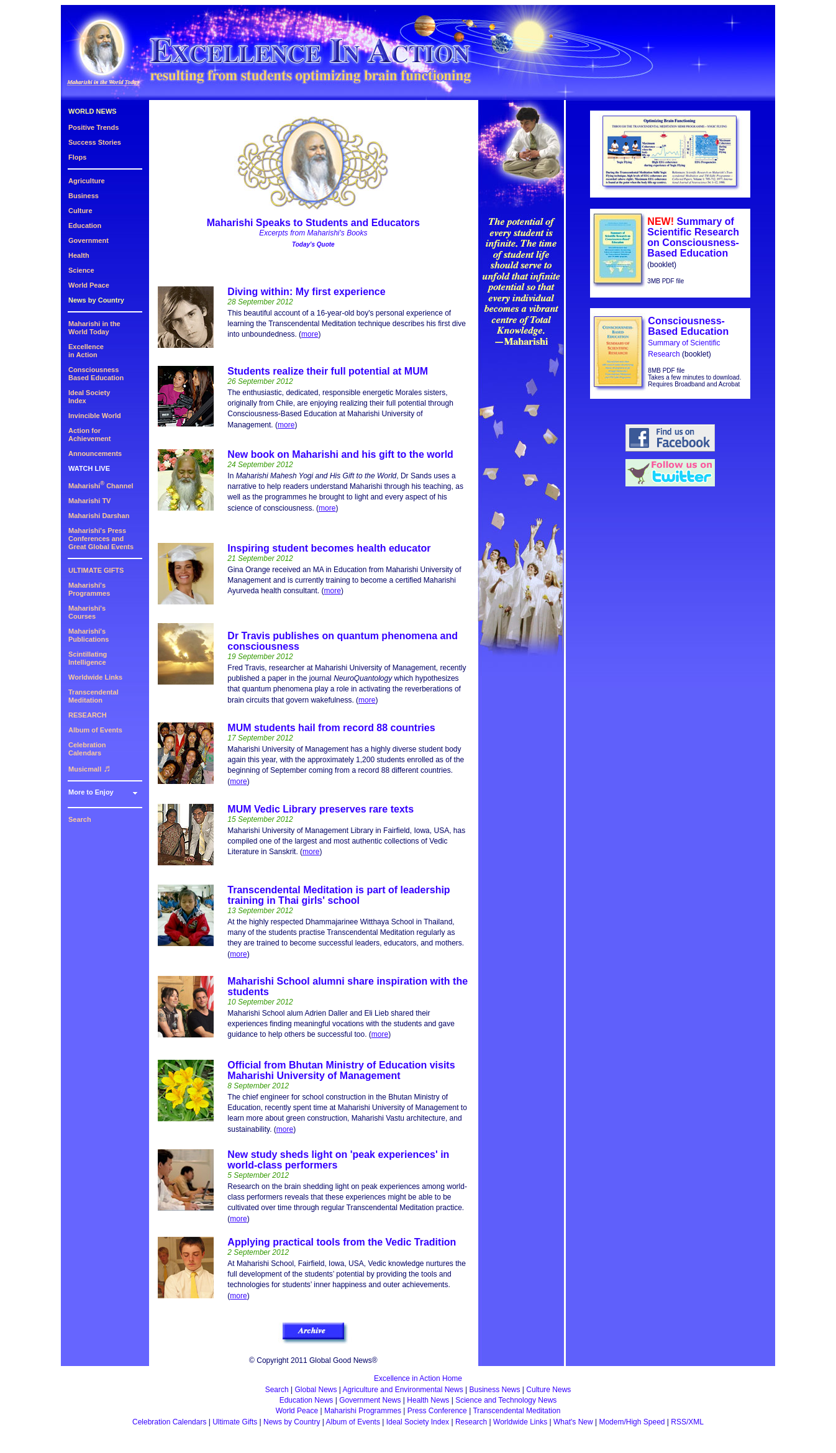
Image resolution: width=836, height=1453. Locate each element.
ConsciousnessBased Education (96, 373)
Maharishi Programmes (362, 1410)
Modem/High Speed (632, 1422)
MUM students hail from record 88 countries (331, 727)
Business (83, 195)
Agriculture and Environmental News (403, 1389)
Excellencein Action (86, 350)
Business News (495, 1389)
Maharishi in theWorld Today (94, 327)
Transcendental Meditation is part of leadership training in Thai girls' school (338, 895)
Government (88, 240)
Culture (80, 210)
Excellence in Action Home (418, 1378)
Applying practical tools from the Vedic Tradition (341, 1242)
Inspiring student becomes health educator (328, 548)
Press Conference (437, 1410)
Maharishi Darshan (98, 515)
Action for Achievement (89, 434)
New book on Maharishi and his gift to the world (340, 454)
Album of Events (95, 730)
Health (78, 255)
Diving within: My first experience (306, 291)
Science (81, 270)
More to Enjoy (91, 792)
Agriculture (86, 180)
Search (79, 819)
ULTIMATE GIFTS (96, 570)
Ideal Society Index (417, 1422)
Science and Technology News (506, 1400)
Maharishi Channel (101, 486)
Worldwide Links (95, 677)
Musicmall (89, 769)
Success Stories (94, 142)
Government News (370, 1400)
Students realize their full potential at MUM (327, 371)
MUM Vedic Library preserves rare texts (320, 809)
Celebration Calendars (87, 749)
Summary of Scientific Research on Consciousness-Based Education (693, 237)
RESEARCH (87, 715)
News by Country (96, 300)
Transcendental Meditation (93, 696)
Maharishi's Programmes (89, 589)
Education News (306, 1400)
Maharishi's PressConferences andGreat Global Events (101, 538)
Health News (428, 1400)
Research (471, 1422)
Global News (315, 1389)
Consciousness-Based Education (688, 326)
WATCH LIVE (89, 468)
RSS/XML (687, 1422)
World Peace (88, 285)
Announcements (95, 453)
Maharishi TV (89, 500)
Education (84, 225)
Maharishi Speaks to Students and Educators (313, 222)
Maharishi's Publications (88, 635)
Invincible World (94, 415)
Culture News (548, 1389)
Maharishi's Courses (87, 612)
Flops (77, 157)
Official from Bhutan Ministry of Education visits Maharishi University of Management (341, 1070)
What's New (573, 1422)
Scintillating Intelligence (87, 658)
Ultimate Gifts (234, 1422)
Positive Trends (93, 127)
